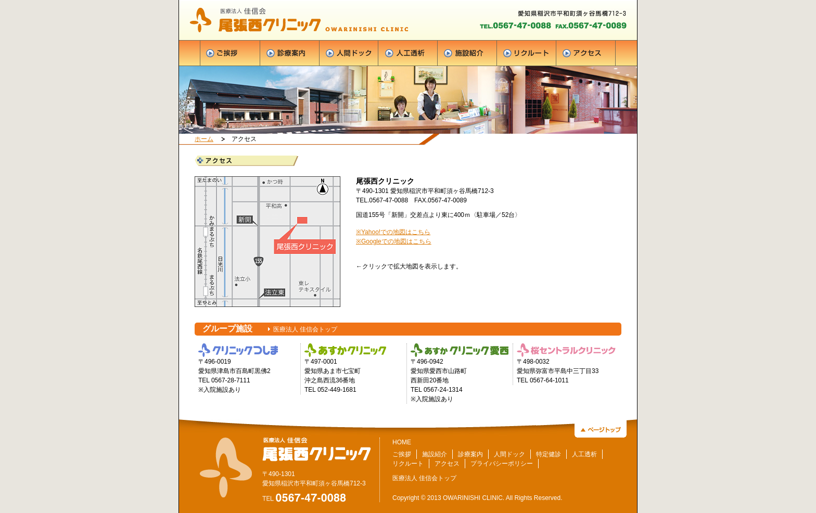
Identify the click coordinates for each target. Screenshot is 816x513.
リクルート (408, 463)
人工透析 (584, 454)
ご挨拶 (401, 454)
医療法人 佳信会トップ (305, 329)
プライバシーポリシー (501, 463)
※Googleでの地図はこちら (393, 241)
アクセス (447, 463)
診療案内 (470, 454)
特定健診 (548, 454)
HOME (401, 442)
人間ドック (509, 454)
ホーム (204, 139)
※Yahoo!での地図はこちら (393, 232)
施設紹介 (434, 454)
